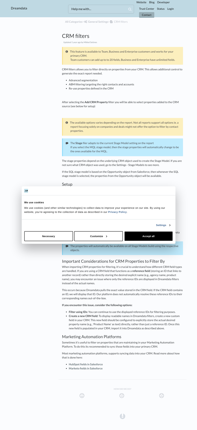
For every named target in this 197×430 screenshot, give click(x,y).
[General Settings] (96, 21)
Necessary (48, 236)
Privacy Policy (117, 211)
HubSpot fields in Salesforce (86, 364)
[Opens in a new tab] (122, 416)
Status (161, 8)
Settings (161, 225)
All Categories (73, 21)
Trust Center (146, 8)
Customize (98, 236)
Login (170, 8)
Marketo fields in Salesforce (86, 368)
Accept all (148, 236)
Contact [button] (146, 15)
